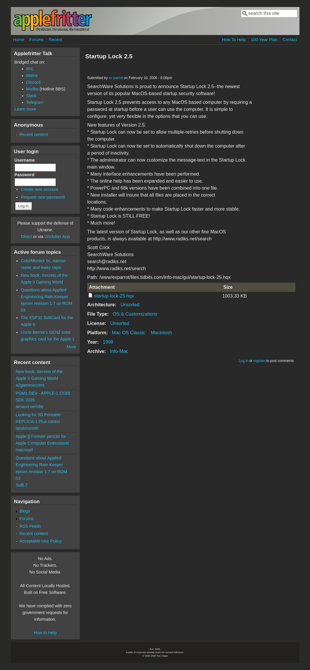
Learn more (25, 109)
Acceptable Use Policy (40, 541)
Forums (36, 39)
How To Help (234, 39)
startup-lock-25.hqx (114, 295)
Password (26, 174)
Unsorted (130, 304)
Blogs (25, 511)
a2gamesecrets (30, 385)
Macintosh (161, 332)
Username (26, 160)
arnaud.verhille (29, 406)
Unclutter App (57, 236)
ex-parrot (116, 78)
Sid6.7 (22, 485)
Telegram (35, 102)
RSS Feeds (30, 526)
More (71, 346)
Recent (55, 39)
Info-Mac (119, 351)
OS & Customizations (135, 314)
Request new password (43, 197)
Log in (243, 361)
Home (18, 39)
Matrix (32, 75)
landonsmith (27, 428)
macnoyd (24, 449)
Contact (290, 39)
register (259, 361)
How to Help (45, 632)
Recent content (34, 134)
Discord (33, 82)
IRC (30, 69)
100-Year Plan (264, 39)
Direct (26, 236)
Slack (31, 95)
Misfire (32, 89)
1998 (108, 342)
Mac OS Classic (128, 332)
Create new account (39, 189)
